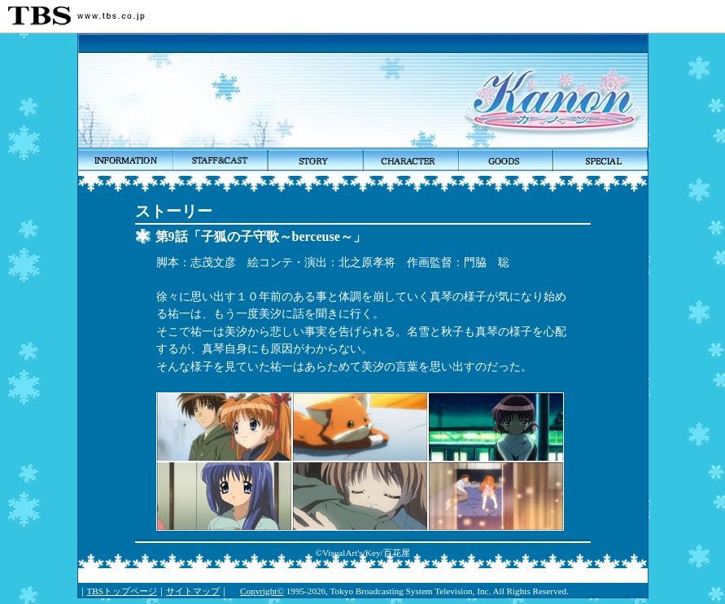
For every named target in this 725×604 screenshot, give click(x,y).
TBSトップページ (122, 591)
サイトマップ (193, 591)
